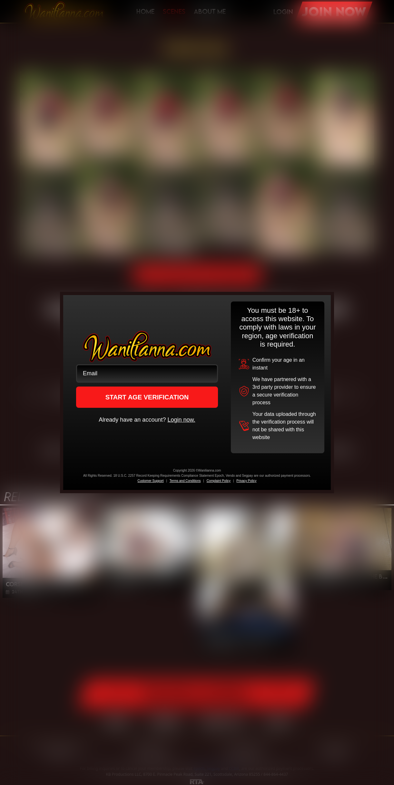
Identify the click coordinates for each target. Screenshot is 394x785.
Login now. (181, 419)
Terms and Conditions (185, 481)
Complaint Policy (219, 481)
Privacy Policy (246, 481)
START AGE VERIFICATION (147, 397)
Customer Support (150, 481)
